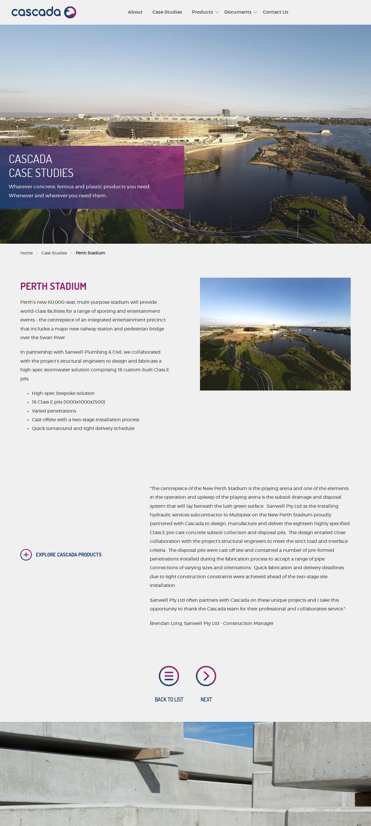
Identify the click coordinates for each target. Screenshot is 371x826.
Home (26, 253)
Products (202, 12)
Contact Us (275, 12)
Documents (238, 12)
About (135, 12)
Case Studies (167, 12)
